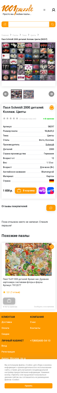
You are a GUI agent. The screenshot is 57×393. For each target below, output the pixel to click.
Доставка (7, 322)
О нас (33, 322)
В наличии (49, 119)
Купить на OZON (50, 190)
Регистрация (8, 352)
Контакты (35, 328)
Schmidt (50, 144)
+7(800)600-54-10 (40, 340)
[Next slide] (51, 94)
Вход (4, 346)
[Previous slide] (5, 94)
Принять (28, 386)
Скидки (5, 334)
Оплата (5, 328)
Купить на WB (42, 190)
